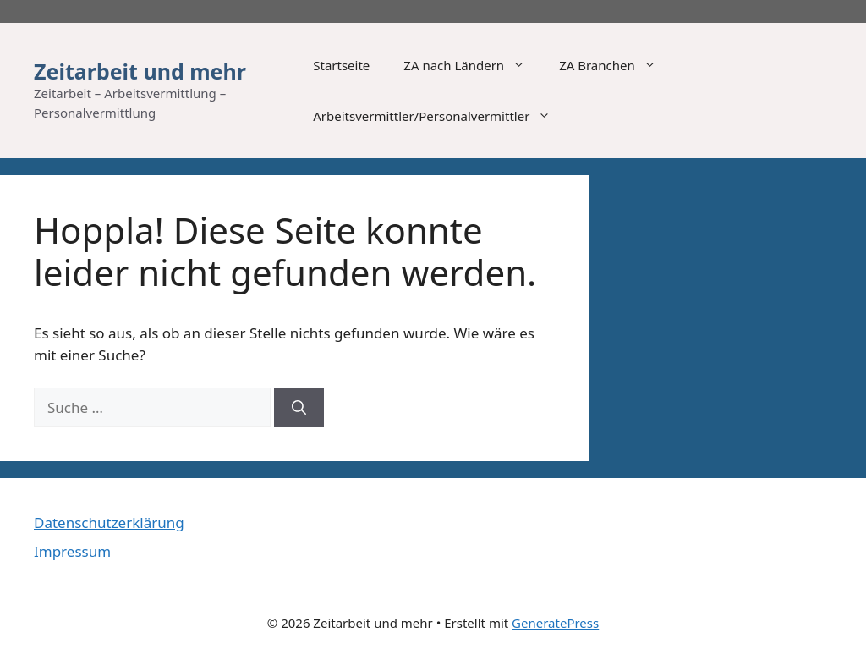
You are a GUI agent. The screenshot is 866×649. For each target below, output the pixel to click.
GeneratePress (555, 622)
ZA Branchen (616, 65)
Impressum (72, 551)
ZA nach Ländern (472, 65)
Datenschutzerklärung (109, 522)
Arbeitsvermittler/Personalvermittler (440, 116)
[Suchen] (299, 408)
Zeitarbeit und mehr (140, 71)
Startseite (341, 65)
